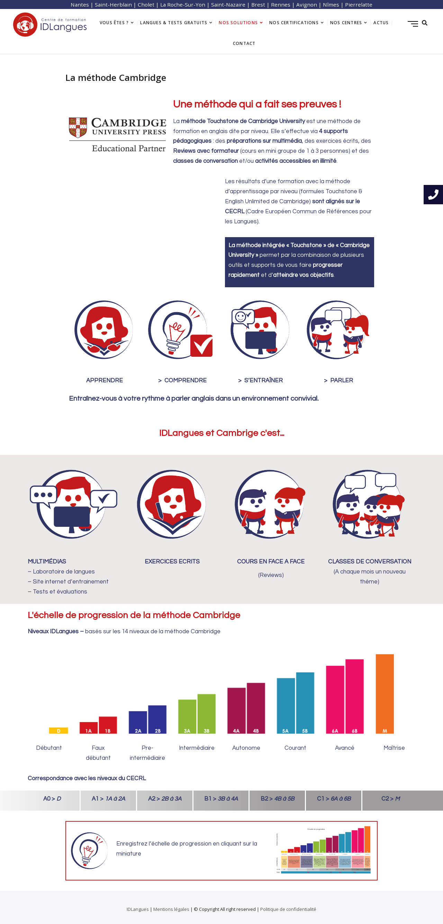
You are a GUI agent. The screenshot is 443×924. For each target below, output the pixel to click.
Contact (244, 43)
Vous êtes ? (114, 23)
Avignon (306, 4)
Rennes (280, 4)
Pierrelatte (358, 4)
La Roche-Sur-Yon (182, 4)
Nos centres (346, 23)
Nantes (80, 4)
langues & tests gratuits (173, 23)
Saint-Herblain (113, 4)
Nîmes (331, 4)
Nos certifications (294, 23)
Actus (381, 23)
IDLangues (138, 909)
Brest (258, 4)
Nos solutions (238, 23)
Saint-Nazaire (228, 4)
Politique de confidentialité (288, 909)
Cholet (146, 4)
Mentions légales (171, 909)
